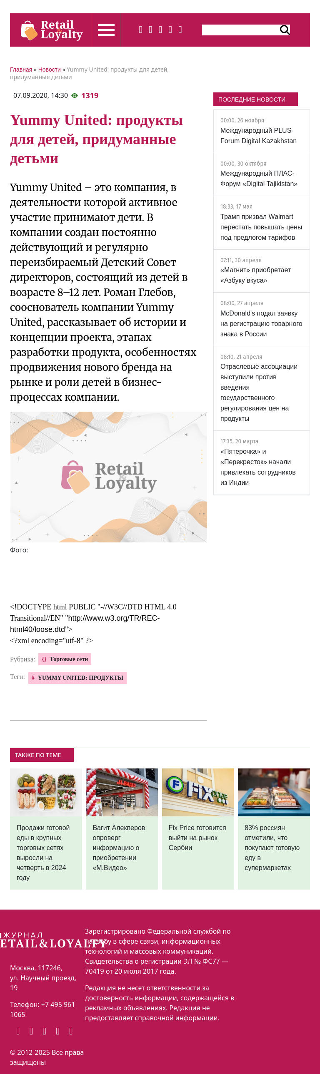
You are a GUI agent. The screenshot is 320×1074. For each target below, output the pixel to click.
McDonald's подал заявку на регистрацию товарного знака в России (261, 324)
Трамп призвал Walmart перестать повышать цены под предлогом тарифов (261, 227)
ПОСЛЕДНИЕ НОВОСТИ (251, 99)
